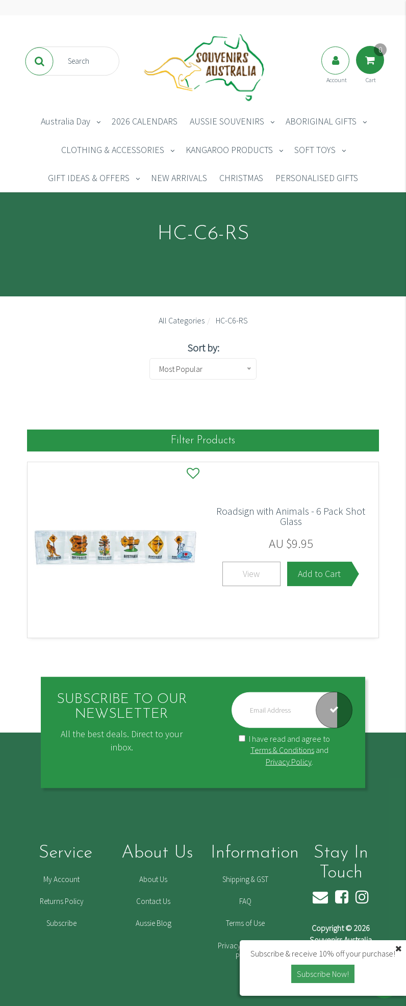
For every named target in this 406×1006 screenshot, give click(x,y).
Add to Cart (319, 574)
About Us (153, 879)
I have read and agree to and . (284, 750)
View (251, 574)
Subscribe (61, 923)
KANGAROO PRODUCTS (229, 150)
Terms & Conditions (282, 750)
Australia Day (65, 121)
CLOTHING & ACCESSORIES (112, 150)
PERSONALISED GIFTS (316, 178)
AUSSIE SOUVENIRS (227, 121)
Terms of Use (245, 923)
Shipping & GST (245, 879)
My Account (61, 879)
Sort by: (203, 347)
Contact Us (153, 901)
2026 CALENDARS (144, 121)
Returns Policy (62, 901)
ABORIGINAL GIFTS (321, 121)
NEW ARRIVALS (179, 178)
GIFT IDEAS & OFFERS (89, 178)
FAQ (245, 901)
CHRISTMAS (241, 178)
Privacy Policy (289, 762)
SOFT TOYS (315, 150)
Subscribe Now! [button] (323, 974)
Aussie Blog (153, 923)
